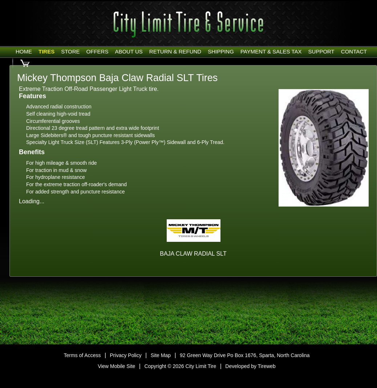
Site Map (161, 355)
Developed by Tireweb (250, 366)
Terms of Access (82, 355)
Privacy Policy (126, 355)
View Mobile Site (116, 366)
